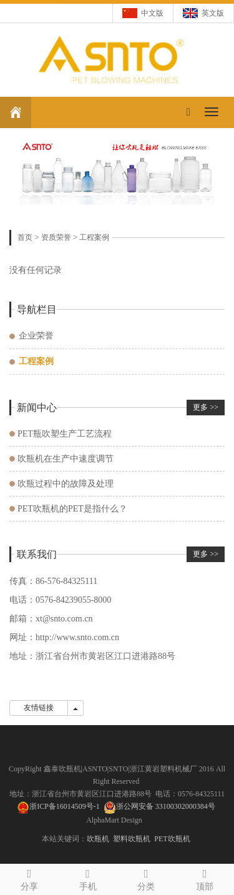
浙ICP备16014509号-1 (58, 806)
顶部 (204, 877)
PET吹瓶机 (172, 838)
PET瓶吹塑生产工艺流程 (64, 433)
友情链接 (38, 707)
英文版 (213, 13)
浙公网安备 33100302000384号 (165, 806)
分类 (146, 877)
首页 (24, 237)
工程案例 (94, 237)
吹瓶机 (98, 838)
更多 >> (205, 407)
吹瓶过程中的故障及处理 (65, 483)
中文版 (152, 13)
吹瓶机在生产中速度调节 (65, 458)
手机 (88, 877)
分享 (29, 877)
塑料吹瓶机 (131, 838)
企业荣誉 (36, 335)
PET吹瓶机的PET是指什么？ (72, 508)
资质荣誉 (56, 237)
